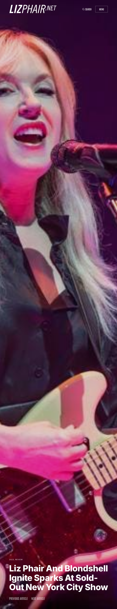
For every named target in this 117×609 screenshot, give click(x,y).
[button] (85, 9)
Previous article (18, 598)
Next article (38, 598)
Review (19, 559)
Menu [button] (101, 9)
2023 (11, 559)
